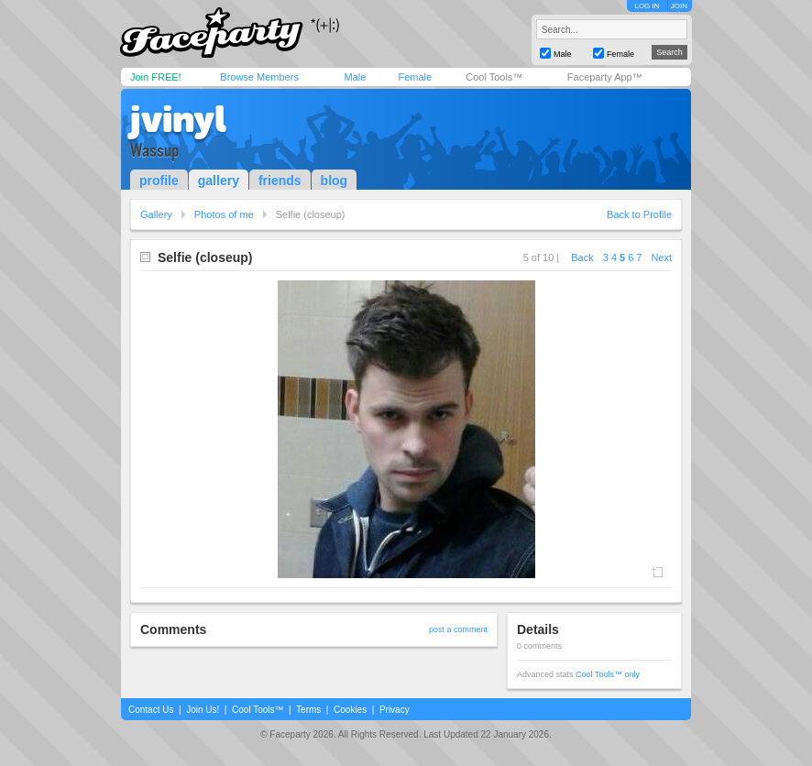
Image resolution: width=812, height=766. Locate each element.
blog (334, 180)
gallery (218, 180)
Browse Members (259, 76)
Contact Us (150, 710)
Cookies (350, 710)
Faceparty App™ (604, 76)
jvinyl (178, 119)
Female (415, 76)
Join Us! (202, 710)
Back (582, 257)
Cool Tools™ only (608, 674)
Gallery (156, 214)
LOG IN (646, 6)
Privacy (394, 710)
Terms (308, 710)
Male (355, 76)
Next (661, 257)
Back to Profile (639, 214)
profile (159, 180)
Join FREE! (155, 76)
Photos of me (224, 214)
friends (280, 180)
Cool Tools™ (494, 76)
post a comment (458, 629)
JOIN (679, 6)
